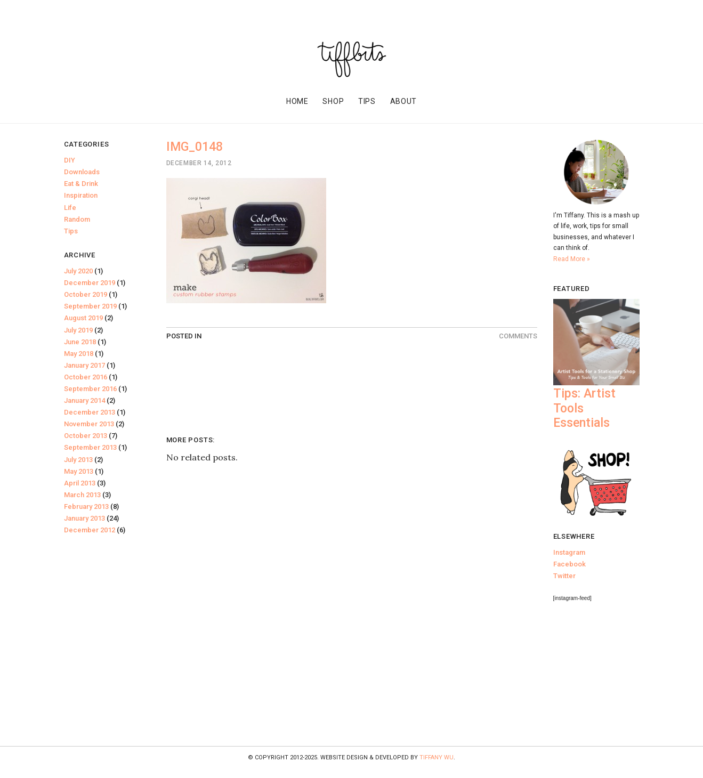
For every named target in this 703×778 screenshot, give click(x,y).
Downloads (82, 172)
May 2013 (78, 471)
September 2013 (90, 447)
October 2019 (85, 294)
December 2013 (89, 412)
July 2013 (78, 460)
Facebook (569, 564)
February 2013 (86, 506)
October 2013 (85, 436)
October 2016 (85, 377)
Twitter (564, 576)
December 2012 (89, 530)
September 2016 (90, 389)
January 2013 (84, 518)
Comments (518, 336)
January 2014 (84, 400)
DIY (69, 160)
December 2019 (89, 283)
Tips (367, 101)
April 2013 (79, 483)
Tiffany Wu (436, 757)
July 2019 (78, 330)
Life (70, 208)
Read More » (571, 259)
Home (297, 101)
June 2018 (80, 342)
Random (77, 219)
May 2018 (78, 354)
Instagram (569, 552)
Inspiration (81, 195)
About (403, 101)
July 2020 (78, 271)
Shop (333, 101)
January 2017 (84, 365)
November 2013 (89, 424)
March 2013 (82, 495)
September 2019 (90, 306)
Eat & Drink (81, 184)
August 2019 (83, 318)
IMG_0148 (194, 147)
